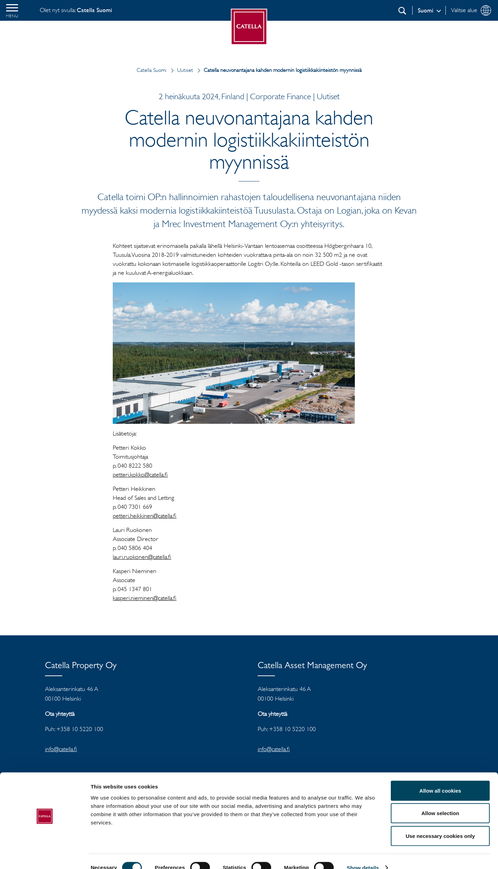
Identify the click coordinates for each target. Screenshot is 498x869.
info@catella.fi (61, 749)
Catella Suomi (151, 70)
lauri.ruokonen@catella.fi (142, 557)
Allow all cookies (440, 778)
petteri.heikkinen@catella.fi (144, 516)
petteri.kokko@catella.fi (140, 474)
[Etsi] (402, 11)
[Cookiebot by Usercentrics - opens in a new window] (45, 855)
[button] (12, 10)
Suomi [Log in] (425, 10)
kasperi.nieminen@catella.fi (144, 598)
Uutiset (180, 70)
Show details (363, 855)
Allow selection (440, 801)
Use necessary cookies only (440, 823)
